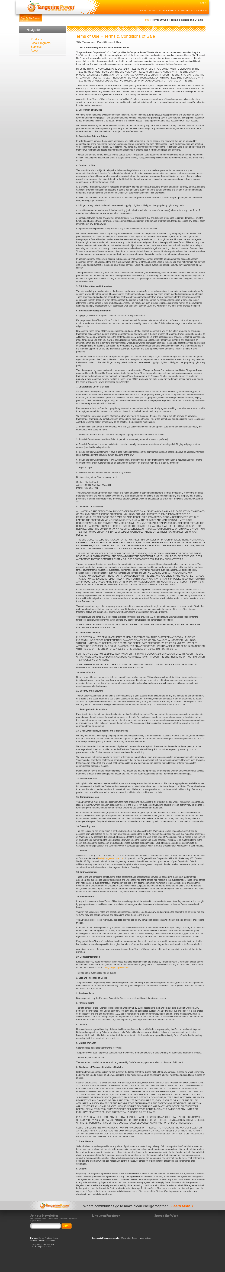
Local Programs (40, 43)
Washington (126, 1238)
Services (185, 10)
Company (199, 10)
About (34, 50)
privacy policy (35, 1244)
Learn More (180, 1206)
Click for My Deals (29, 18)
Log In (203, 3)
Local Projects (169, 10)
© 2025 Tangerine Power (40, 1247)
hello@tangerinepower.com (111, 858)
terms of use (48, 1244)
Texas (134, 1238)
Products (153, 10)
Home (143, 10)
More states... (146, 1238)
